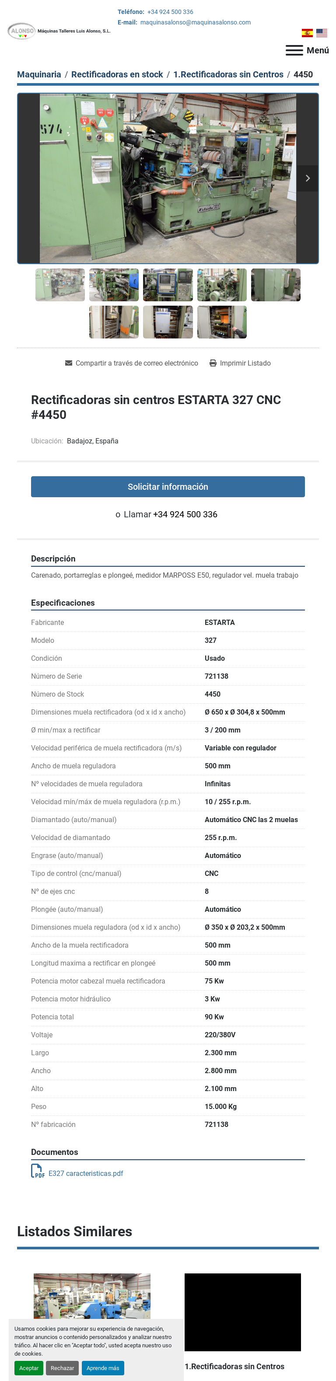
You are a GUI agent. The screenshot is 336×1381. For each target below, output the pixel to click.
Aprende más (103, 1368)
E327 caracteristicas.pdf (77, 1173)
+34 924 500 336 (169, 11)
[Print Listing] (240, 363)
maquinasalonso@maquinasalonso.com (195, 22)
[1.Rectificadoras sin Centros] (228, 74)
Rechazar (62, 1368)
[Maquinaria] (39, 74)
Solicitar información (168, 486)
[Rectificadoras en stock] (117, 74)
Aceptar (28, 1368)
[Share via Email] (132, 363)
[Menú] (294, 50)
